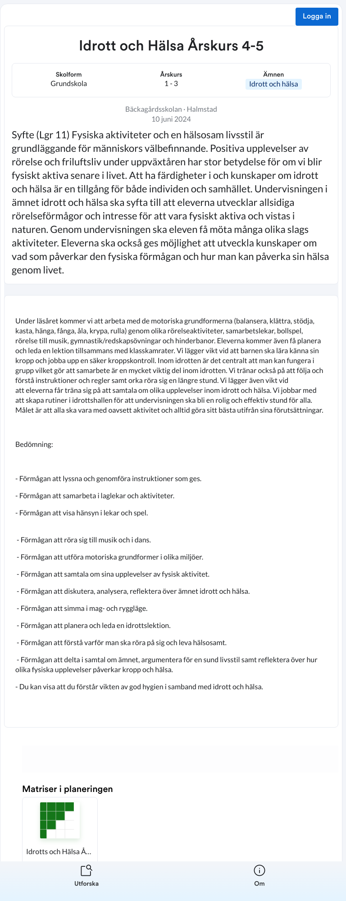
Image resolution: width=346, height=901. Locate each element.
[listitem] (86, 881)
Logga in (317, 16)
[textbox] (171, 511)
